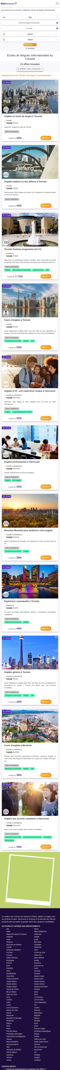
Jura (8, 997)
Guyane (37, 973)
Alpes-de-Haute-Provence (16, 934)
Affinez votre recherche (30, 69)
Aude (36, 939)
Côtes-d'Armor (12, 958)
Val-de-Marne (11, 1052)
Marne (8, 1013)
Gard (36, 968)
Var (35, 1052)
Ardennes (38, 934)
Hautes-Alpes (11, 987)
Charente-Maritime (13, 950)
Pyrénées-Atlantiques (42, 1031)
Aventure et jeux (38, 270)
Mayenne (10, 1015)
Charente (37, 947)
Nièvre (8, 1023)
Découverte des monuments (21, 270)
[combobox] (30, 17)
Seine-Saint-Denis (41, 1042)
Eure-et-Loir (38, 966)
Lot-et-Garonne (12, 1008)
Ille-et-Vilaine (11, 992)
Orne (36, 1026)
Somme (37, 1044)
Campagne (47, 837)
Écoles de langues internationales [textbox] (38, 23)
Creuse (9, 955)
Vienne (9, 1057)
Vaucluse (10, 1055)
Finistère (9, 968)
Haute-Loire (38, 979)
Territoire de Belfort (13, 1050)
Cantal (8, 947)
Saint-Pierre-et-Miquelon (15, 1036)
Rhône (36, 1034)
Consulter (46, 138)
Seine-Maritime (12, 1042)
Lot (35, 1005)
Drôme (9, 963)
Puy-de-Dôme (11, 1031)
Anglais (7, 270)
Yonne (8, 1060)
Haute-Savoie (39, 981)
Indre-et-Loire (11, 994)
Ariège (36, 937)
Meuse (36, 1018)
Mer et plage (17, 480)
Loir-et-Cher (38, 1000)
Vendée (37, 1055)
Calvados (37, 945)
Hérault (37, 989)
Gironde (37, 971)
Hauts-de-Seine (12, 989)
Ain (7, 929)
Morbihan (10, 1021)
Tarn (8, 1047)
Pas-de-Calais (39, 1029)
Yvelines (37, 1060)
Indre (36, 992)
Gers (8, 971)
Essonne (37, 963)
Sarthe (36, 1036)
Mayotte (37, 1015)
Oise (8, 1026)
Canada (9, 123)
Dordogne (10, 960)
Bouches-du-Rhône (13, 945)
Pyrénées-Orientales (14, 1034)
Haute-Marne (11, 981)
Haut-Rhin (10, 976)
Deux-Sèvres (39, 958)
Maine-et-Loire (12, 1010)
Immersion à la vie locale (13, 341)
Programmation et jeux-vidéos (22, 412)
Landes (9, 1000)
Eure (8, 966)
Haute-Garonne (12, 979)
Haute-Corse (39, 976)
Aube (8, 939)
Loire (8, 1002)
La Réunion (38, 997)
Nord (36, 1023)
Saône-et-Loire (40, 1039)
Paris (8, 1029)
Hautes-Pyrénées (41, 987)
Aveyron (9, 942)
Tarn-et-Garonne (40, 1047)
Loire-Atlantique (40, 1002)
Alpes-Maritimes (40, 931)
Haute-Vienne (39, 984)
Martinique (38, 1013)
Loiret (8, 1005)
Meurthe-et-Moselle (13, 1018)
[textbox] (30, 17)
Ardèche (9, 937)
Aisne (36, 929)
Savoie (9, 1039)
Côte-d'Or (38, 955)
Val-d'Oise (38, 1050)
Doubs (36, 960)
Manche (37, 1010)
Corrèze (9, 952)
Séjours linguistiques (11, 131)
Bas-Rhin (37, 942)
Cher (36, 950)
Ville (47, 270)
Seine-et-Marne (12, 1044)
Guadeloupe (11, 973)
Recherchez (30, 45)
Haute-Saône (11, 984)
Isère (36, 994)
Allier (8, 931)
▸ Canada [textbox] (42, 28)
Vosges (37, 1057)
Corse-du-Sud (39, 952)
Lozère (36, 1008)
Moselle (37, 1021)
